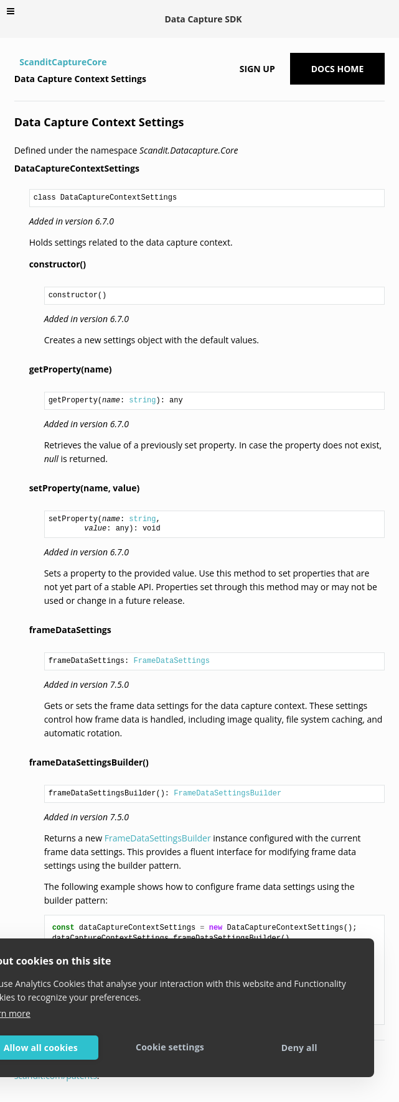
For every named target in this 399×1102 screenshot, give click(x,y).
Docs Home (337, 69)
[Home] (15, 62)
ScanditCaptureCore (62, 62)
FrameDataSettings (171, 661)
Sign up (257, 69)
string (142, 400)
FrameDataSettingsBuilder (227, 793)
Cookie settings (170, 1047)
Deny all (299, 1047)
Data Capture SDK (203, 19)
